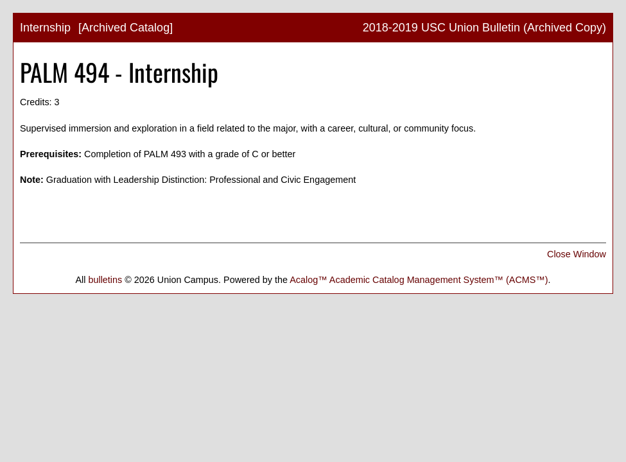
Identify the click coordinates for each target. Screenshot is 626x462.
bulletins (105, 280)
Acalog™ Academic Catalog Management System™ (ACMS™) (419, 280)
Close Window (576, 254)
